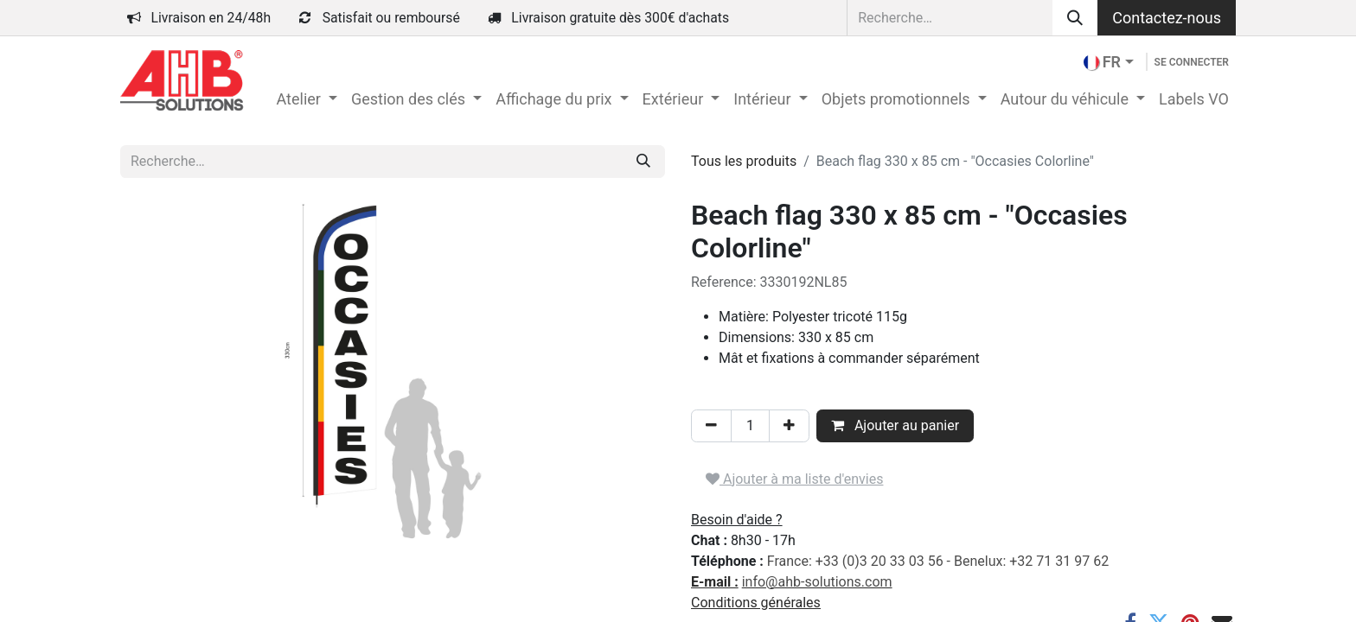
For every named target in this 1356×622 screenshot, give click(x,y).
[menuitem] (306, 98)
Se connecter (1192, 62)
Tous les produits (743, 161)
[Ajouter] (789, 425)
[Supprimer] (711, 425)
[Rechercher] (1074, 17)
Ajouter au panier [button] (895, 425)
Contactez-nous (1166, 18)
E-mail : (715, 582)
